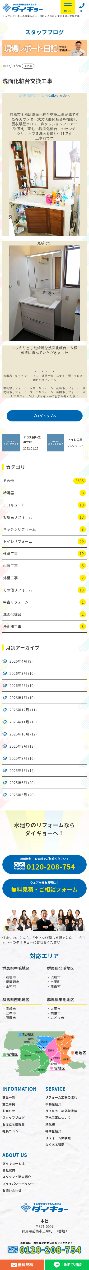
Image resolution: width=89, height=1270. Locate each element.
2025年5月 (18, 794)
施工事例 (8, 1104)
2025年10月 (19, 734)
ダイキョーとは (13, 1163)
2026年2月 (18, 685)
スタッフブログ (13, 1117)
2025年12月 (19, 709)
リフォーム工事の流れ (61, 1097)
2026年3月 (18, 673)
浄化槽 (50, 1124)
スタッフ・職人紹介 (16, 1177)
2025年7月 (18, 770)
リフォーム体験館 (58, 1138)
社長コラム (10, 1131)
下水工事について (58, 1117)
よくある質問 (54, 1144)
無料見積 (22, 1265)
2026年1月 (18, 697)
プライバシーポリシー (18, 1183)
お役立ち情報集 (13, 1124)
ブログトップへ (44, 415)
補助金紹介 (53, 1131)
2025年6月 (18, 782)
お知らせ (8, 1111)
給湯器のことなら (33, 95)
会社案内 (8, 1170)
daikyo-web (57, 95)
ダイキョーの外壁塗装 (61, 1111)
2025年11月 (19, 722)
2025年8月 (18, 758)
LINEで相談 (67, 1265)
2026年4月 (18, 661)
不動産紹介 (53, 1104)
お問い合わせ (11, 1190)
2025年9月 (18, 746)
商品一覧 (8, 1097)
